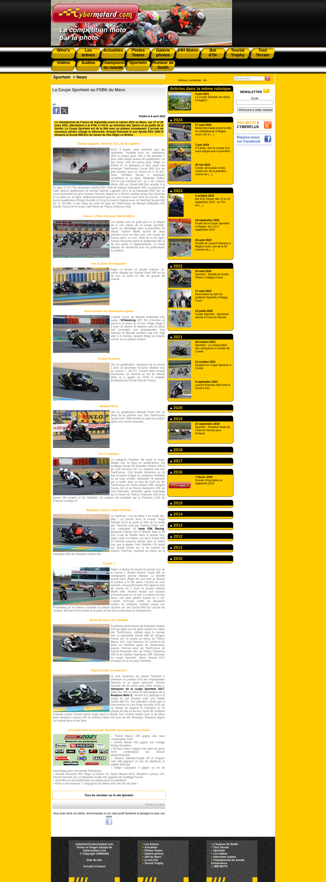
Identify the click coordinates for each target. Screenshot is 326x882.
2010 (176, 558)
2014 (176, 514)
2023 (176, 191)
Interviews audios (224, 856)
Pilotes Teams (153, 850)
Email (254, 98)
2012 (176, 536)
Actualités (150, 847)
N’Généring (128, 320)
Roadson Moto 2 (121, 695)
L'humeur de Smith (225, 844)
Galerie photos (153, 853)
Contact (100, 866)
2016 (176, 472)
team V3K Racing (151, 528)
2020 (176, 408)
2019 (176, 419)
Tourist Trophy (153, 863)
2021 (176, 337)
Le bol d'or (151, 860)
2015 (176, 503)
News (82, 77)
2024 (176, 120)
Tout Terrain (221, 847)
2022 (176, 266)
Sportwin (62, 77)
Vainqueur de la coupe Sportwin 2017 (137, 689)
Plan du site (94, 860)
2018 (176, 450)
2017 (176, 461)
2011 (176, 547)
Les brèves (151, 844)
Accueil (88, 866)
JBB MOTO (220, 866)
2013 (176, 525)
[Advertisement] (255, 214)
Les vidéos (220, 853)
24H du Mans (152, 856)
